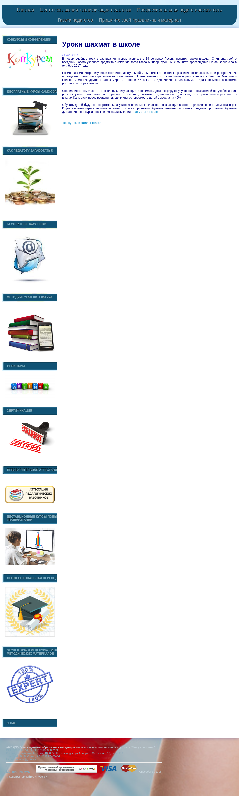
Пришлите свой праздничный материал (140, 20)
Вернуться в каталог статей (82, 123)
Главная (25, 9)
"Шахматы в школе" (145, 112)
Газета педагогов (75, 20)
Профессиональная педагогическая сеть (179, 9)
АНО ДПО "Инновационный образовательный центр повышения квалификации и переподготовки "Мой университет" (80, 747)
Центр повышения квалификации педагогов (85, 9)
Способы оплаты (150, 771)
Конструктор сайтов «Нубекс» (28, 776)
